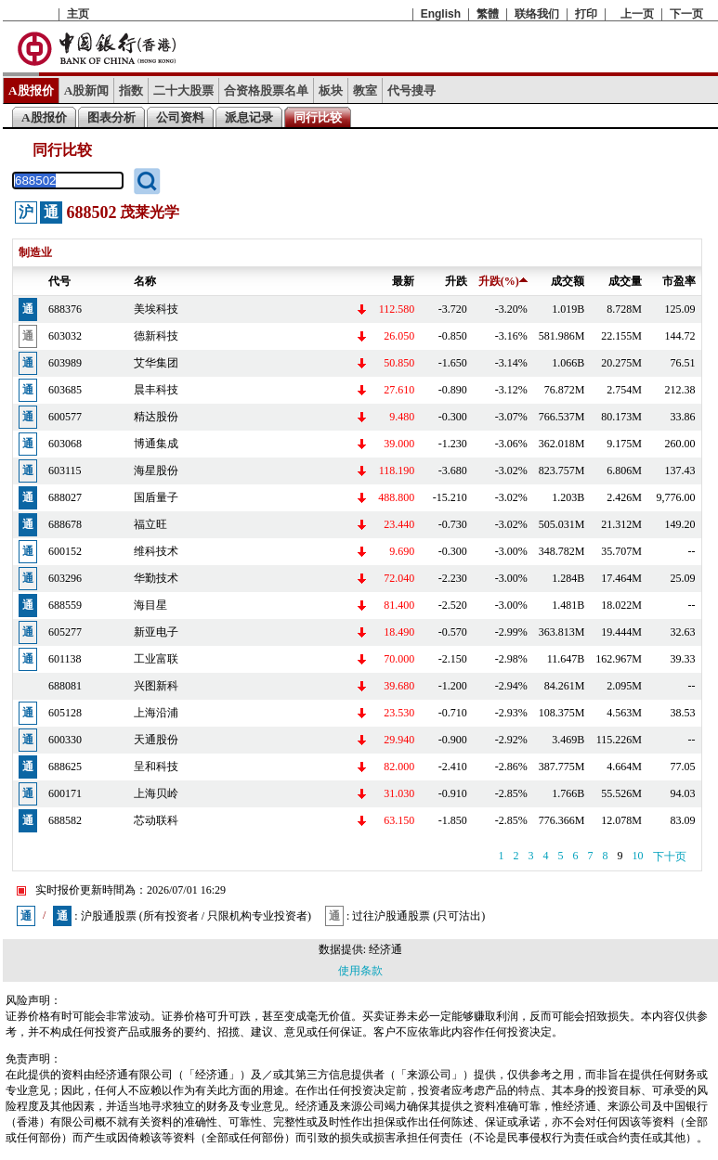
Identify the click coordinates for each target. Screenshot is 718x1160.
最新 (403, 281)
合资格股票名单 (266, 90)
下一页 (686, 13)
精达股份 (156, 416)
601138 (65, 658)
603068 (65, 443)
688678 (65, 524)
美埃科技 (156, 309)
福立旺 (150, 524)
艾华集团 (156, 362)
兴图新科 (156, 685)
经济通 (385, 949)
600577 (65, 416)
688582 (65, 820)
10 (638, 855)
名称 (145, 281)
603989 (65, 362)
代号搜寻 (411, 90)
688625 (65, 766)
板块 (331, 90)
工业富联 (156, 658)
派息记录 (249, 117)
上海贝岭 (156, 793)
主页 (78, 13)
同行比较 (318, 117)
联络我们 (537, 13)
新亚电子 (156, 631)
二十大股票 (183, 90)
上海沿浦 (156, 712)
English (441, 13)
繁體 (487, 13)
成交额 (567, 281)
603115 (65, 470)
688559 (65, 605)
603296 (65, 578)
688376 (65, 309)
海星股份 (156, 470)
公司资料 (180, 117)
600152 (65, 551)
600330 (65, 739)
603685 (65, 389)
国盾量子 (156, 497)
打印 (586, 13)
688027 (65, 497)
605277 (65, 631)
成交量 (625, 281)
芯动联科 (156, 820)
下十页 (669, 856)
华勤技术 (156, 578)
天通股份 (156, 739)
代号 (59, 281)
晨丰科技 (156, 389)
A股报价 (31, 90)
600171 (65, 793)
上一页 (637, 13)
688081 (65, 685)
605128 (65, 712)
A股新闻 (87, 90)
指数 (131, 90)
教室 (365, 90)
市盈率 (679, 281)
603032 (65, 335)
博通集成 (156, 443)
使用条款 (360, 970)
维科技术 (156, 551)
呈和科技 (156, 766)
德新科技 (156, 335)
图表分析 (111, 117)
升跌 (456, 281)
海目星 (150, 605)
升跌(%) (503, 281)
